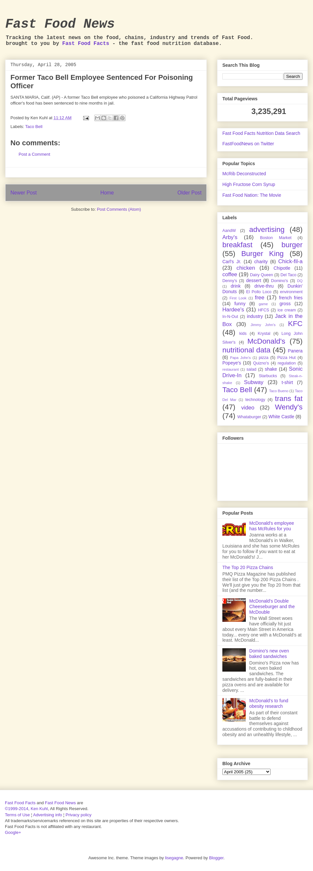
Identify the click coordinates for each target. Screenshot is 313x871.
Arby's (229, 237)
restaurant (230, 369)
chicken (245, 268)
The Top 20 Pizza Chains (247, 567)
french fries (291, 297)
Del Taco (288, 275)
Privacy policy (78, 814)
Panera (295, 350)
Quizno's (261, 363)
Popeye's (231, 362)
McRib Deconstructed (244, 173)
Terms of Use (17, 814)
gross (285, 303)
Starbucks (268, 376)
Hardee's (233, 310)
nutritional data (246, 350)
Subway (253, 382)
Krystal (264, 333)
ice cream (286, 310)
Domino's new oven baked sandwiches (269, 653)
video (247, 408)
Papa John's (240, 358)
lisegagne (174, 857)
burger (292, 245)
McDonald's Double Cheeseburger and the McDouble (272, 606)
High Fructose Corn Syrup (248, 184)
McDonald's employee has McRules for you (271, 526)
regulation (287, 363)
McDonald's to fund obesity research (268, 703)
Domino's (279, 280)
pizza (263, 357)
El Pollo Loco (258, 292)
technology (255, 399)
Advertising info (47, 814)
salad (251, 369)
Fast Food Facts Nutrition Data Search (261, 133)
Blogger (216, 857)
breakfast (237, 245)
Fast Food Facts (85, 44)
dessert (253, 280)
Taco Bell (33, 126)
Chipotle (282, 268)
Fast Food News (60, 24)
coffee (229, 274)
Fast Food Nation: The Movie (251, 195)
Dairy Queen (261, 275)
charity (261, 261)
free (259, 297)
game (263, 304)
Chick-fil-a (290, 261)
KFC (295, 324)
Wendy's (289, 407)
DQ (300, 281)
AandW (229, 230)
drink (236, 286)
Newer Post (23, 192)
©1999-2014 (16, 808)
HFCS (263, 310)
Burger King (262, 254)
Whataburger (249, 417)
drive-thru (264, 286)
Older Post (189, 192)
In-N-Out (230, 316)
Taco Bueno (278, 391)
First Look (238, 298)
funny (240, 303)
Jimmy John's (263, 325)
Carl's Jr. (231, 261)
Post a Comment (34, 154)
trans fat (289, 398)
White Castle (281, 416)
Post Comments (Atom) (119, 209)
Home (107, 192)
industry (255, 316)
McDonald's (266, 341)
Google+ (13, 832)
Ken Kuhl (39, 808)
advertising (266, 229)
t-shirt (287, 382)
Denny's (229, 280)
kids (242, 333)
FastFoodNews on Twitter (248, 143)
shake (271, 369)
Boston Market (275, 238)
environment (291, 292)
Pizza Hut (286, 357)
